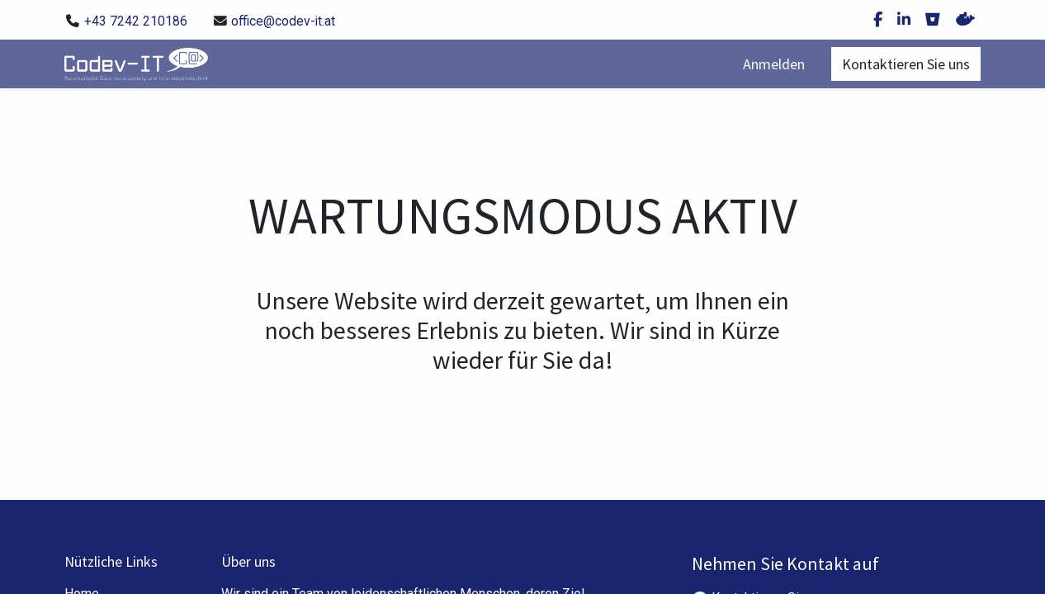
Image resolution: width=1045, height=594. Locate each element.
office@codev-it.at (283, 21)
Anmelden (774, 63)
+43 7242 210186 (135, 21)
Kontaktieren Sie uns (906, 63)
